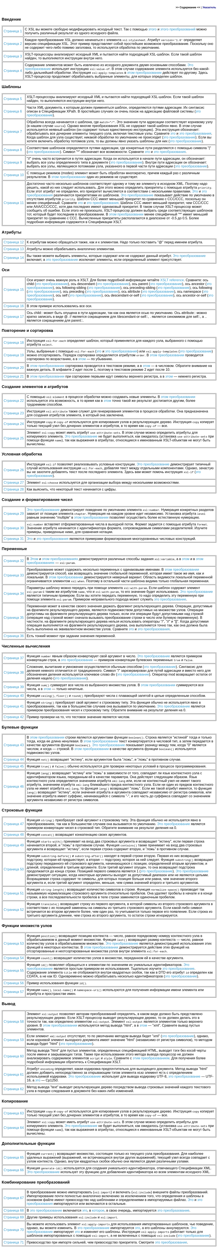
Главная (11, 4)
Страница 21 (14, 376)
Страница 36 (14, 636)
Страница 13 (14, 249)
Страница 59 (14, 1040)
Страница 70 (14, 1230)
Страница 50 (14, 869)
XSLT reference (172, 280)
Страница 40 (14, 695)
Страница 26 (14, 470)
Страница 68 (14, 1210)
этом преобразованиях (60, 559)
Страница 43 (14, 745)
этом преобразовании (144, 72)
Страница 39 (14, 687)
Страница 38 (14, 672)
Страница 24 (14, 424)
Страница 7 (13, 131)
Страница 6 (13, 111)
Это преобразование (137, 195)
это (172, 133)
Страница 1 (13, 31)
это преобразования (195, 133)
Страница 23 (14, 413)
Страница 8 (13, 150)
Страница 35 (14, 617)
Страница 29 (14, 513)
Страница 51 (14, 893)
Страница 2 (13, 44)
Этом (34, 559)
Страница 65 (14, 1157)
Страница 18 (14, 342)
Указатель (209, 7)
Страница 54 (14, 958)
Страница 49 (14, 845)
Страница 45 (14, 766)
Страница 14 (14, 258)
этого (152, 29)
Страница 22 (14, 400)
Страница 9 (13, 162)
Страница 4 (13, 71)
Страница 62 (14, 1089)
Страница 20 (14, 367)
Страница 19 (14, 355)
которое (98, 1210)
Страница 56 (14, 983)
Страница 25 (14, 438)
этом (82, 359)
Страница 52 (14, 909)
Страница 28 (14, 489)
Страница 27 (14, 482)
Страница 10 (14, 175)
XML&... (33, 4)
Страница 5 (13, 99)
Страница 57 (14, 992)
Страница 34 (14, 593)
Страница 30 (14, 528)
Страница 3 (13, 56)
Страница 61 (14, 1074)
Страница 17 (14, 316)
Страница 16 (14, 306)
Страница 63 (14, 1113)
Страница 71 (14, 1242)
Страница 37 (14, 658)
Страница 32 (14, 561)
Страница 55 (14, 970)
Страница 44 (14, 759)
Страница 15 (14, 289)
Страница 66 (14, 1170)
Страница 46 (14, 786)
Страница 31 (14, 539)
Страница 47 (14, 824)
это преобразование (179, 137)
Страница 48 (14, 834)
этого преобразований (177, 29)
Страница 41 (14, 706)
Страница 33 (14, 575)
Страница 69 (14, 1217)
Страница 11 (14, 203)
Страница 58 (14, 1021)
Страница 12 (14, 242)
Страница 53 (14, 943)
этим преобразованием (151, 1058)
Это (195, 191)
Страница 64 (14, 1128)
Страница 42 (14, 717)
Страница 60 (14, 1056)
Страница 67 (14, 1198)
